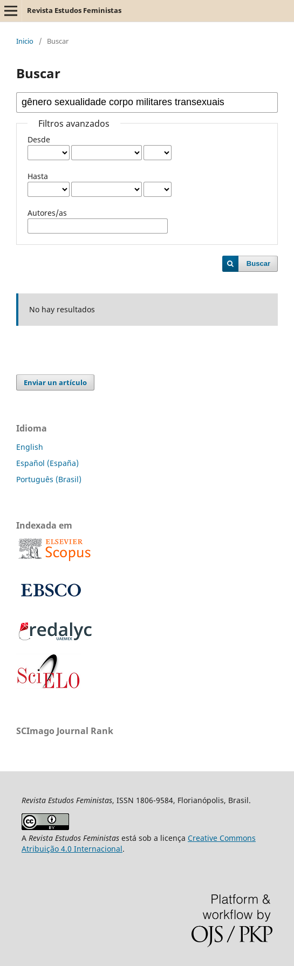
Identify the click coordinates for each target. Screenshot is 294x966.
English (29, 447)
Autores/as (47, 213)
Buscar (258, 263)
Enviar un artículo (55, 382)
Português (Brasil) (48, 479)
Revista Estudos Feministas (74, 10)
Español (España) (47, 463)
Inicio (24, 41)
